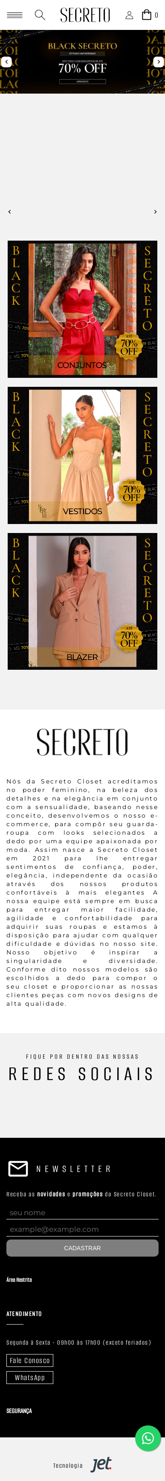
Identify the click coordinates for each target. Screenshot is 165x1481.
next (158, 61)
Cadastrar (82, 1248)
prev (6, 61)
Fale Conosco (30, 1360)
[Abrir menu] (14, 15)
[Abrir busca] (40, 15)
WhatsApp (30, 1377)
